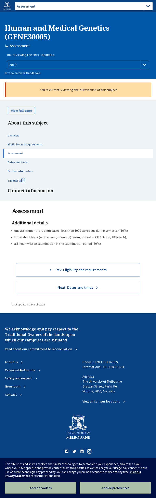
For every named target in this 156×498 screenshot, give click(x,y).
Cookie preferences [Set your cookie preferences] (115, 488)
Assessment (15, 153)
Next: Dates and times (75, 287)
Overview (13, 135)
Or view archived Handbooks (23, 73)
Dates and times (18, 162)
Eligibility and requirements (25, 144)
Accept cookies (41, 488)
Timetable (21, 182)
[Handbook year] (78, 64)
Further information (20, 171)
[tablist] (84, 6)
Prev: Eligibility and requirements (80, 269)
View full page (21, 110)
